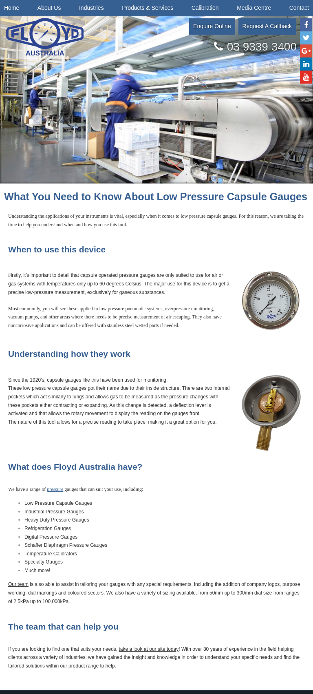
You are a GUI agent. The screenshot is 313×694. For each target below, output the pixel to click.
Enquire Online (212, 26)
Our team (18, 584)
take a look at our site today (149, 649)
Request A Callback (267, 26)
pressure (55, 489)
